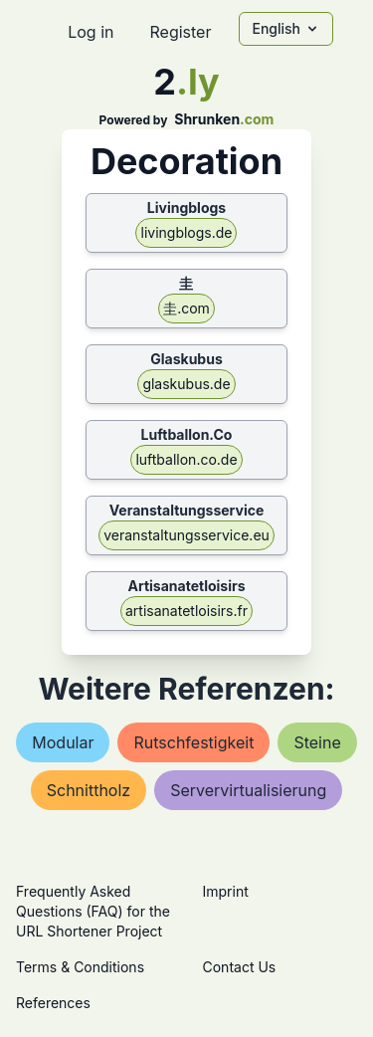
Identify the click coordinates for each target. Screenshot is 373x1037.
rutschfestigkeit (193, 742)
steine (316, 742)
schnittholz (88, 790)
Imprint (226, 891)
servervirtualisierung (248, 790)
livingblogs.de (186, 232)
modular (62, 742)
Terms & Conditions (80, 966)
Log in (90, 32)
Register (180, 32)
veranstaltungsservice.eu (186, 534)
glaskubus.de (186, 383)
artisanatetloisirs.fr (186, 610)
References (53, 1002)
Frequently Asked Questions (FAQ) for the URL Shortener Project (93, 911)
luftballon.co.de (186, 459)
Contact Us (240, 966)
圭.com (186, 308)
